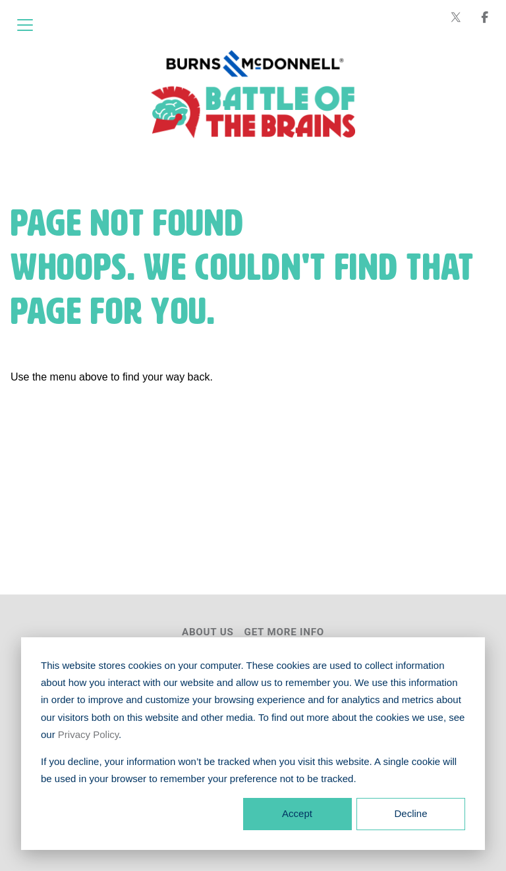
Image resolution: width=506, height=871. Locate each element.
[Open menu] (25, 25)
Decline (410, 813)
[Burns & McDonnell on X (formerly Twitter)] (455, 17)
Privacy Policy (88, 734)
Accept (297, 813)
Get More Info (284, 632)
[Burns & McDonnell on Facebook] (484, 17)
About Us (208, 632)
